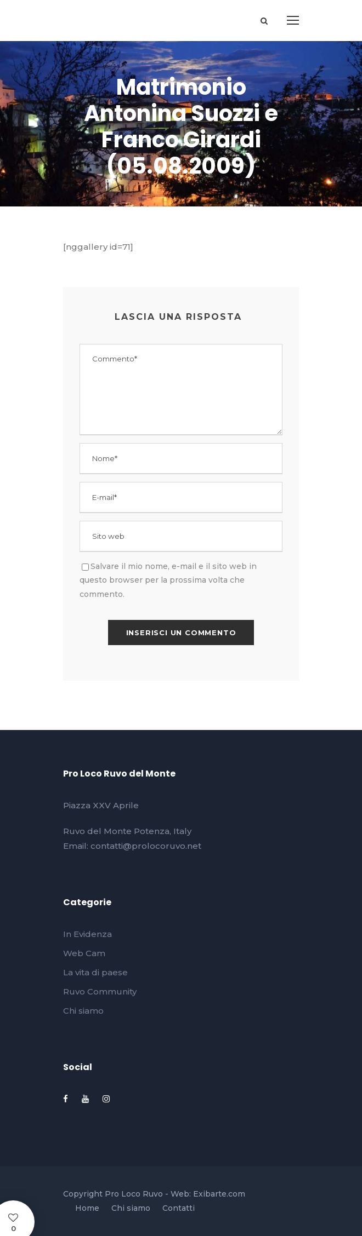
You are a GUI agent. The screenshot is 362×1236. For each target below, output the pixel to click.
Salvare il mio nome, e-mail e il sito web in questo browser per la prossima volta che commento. (168, 580)
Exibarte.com (219, 1194)
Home (87, 1208)
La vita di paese (95, 972)
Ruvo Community (100, 991)
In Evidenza (87, 934)
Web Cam (84, 953)
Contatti (178, 1208)
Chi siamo (83, 1010)
